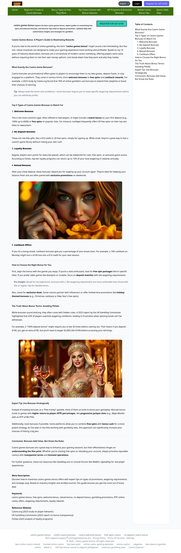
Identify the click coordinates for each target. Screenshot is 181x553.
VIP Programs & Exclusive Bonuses (119, 11)
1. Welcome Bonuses (147, 41)
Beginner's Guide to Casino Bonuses (34, 11)
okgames (138, 544)
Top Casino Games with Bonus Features (89, 11)
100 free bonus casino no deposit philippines (76, 547)
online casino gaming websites (98, 544)
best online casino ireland (27, 544)
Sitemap (130, 538)
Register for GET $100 (156, 3)
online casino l (123, 544)
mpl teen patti (73, 544)
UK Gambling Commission (24, 515)
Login (137, 3)
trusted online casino (53, 544)
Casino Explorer (136, 547)
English (124, 3)
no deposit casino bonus (136, 535)
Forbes (15, 518)
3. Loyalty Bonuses (146, 48)
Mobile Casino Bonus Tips (144, 11)
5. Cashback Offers (146, 54)
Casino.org (17, 511)
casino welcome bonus (90, 535)
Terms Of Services (116, 538)
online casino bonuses (65, 535)
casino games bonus (40, 535)
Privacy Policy (99, 538)
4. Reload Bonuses (146, 51)
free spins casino (112, 535)
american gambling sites (113, 547)
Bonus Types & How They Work (61, 11)
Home (15, 9)
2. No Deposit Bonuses (148, 45)
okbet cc (48, 547)
